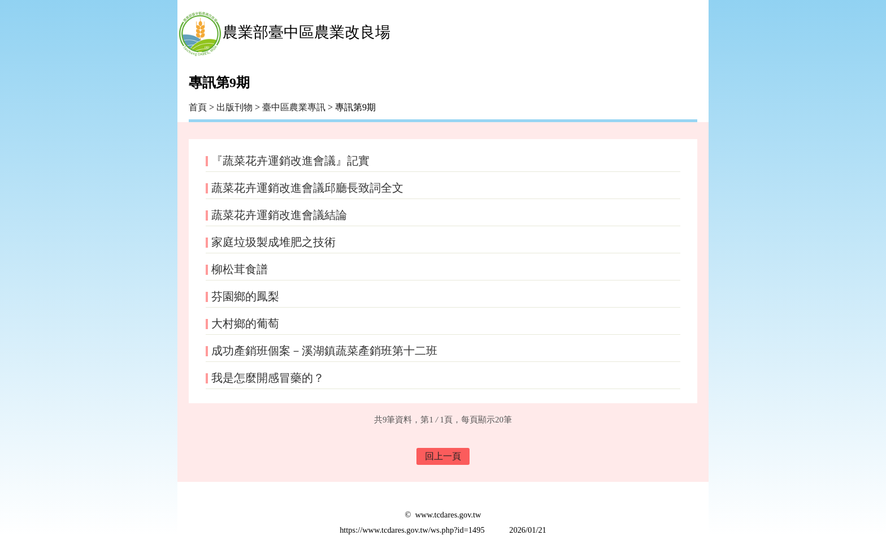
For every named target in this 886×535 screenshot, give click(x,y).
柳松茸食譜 (239, 269)
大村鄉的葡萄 (245, 323)
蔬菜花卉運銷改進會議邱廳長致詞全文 (307, 188)
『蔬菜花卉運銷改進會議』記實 (290, 160)
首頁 (198, 107)
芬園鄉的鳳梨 (245, 296)
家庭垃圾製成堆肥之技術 (273, 242)
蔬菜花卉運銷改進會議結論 (279, 215)
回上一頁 (443, 456)
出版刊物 (234, 107)
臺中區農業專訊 (295, 107)
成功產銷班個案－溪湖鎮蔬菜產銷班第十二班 (324, 350)
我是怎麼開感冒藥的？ (267, 378)
